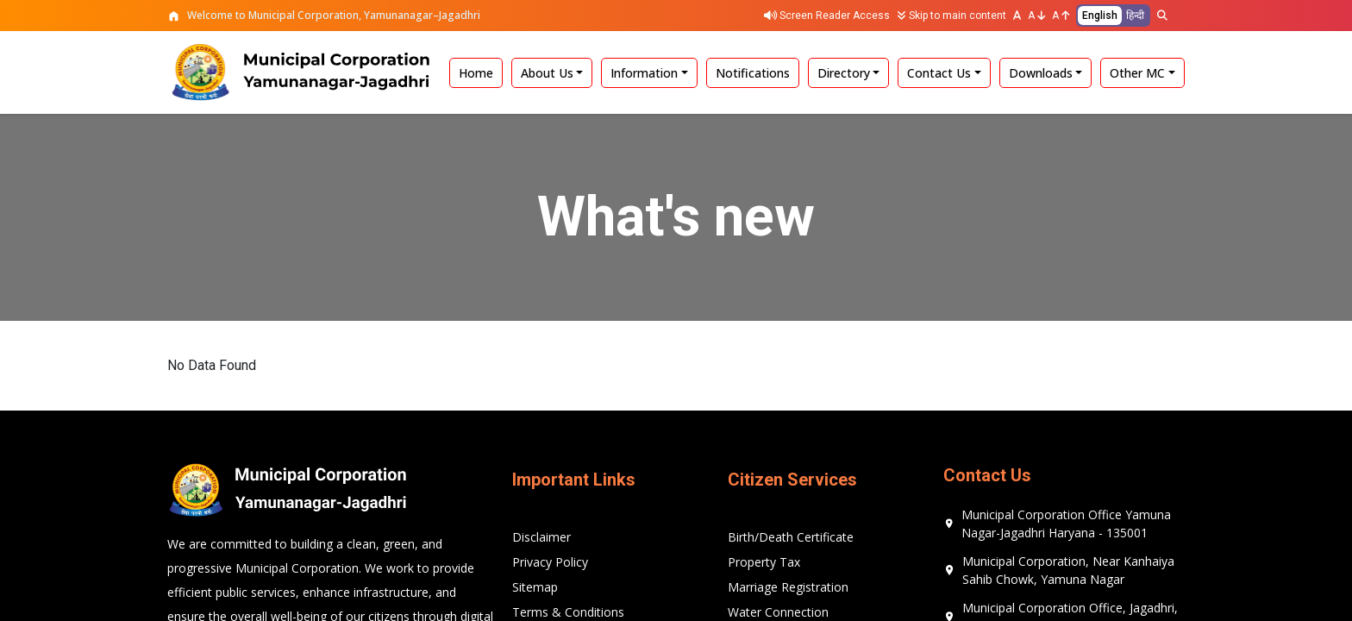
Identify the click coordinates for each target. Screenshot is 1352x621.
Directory (843, 73)
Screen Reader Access (827, 15)
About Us (547, 73)
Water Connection (778, 612)
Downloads (1041, 73)
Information (644, 73)
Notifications (753, 73)
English (1099, 15)
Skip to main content (951, 15)
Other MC (1137, 73)
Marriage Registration (788, 587)
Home (476, 73)
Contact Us (939, 73)
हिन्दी (1135, 15)
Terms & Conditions (568, 612)
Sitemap (535, 587)
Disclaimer (541, 537)
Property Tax (764, 562)
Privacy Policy (550, 562)
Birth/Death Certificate (791, 537)
